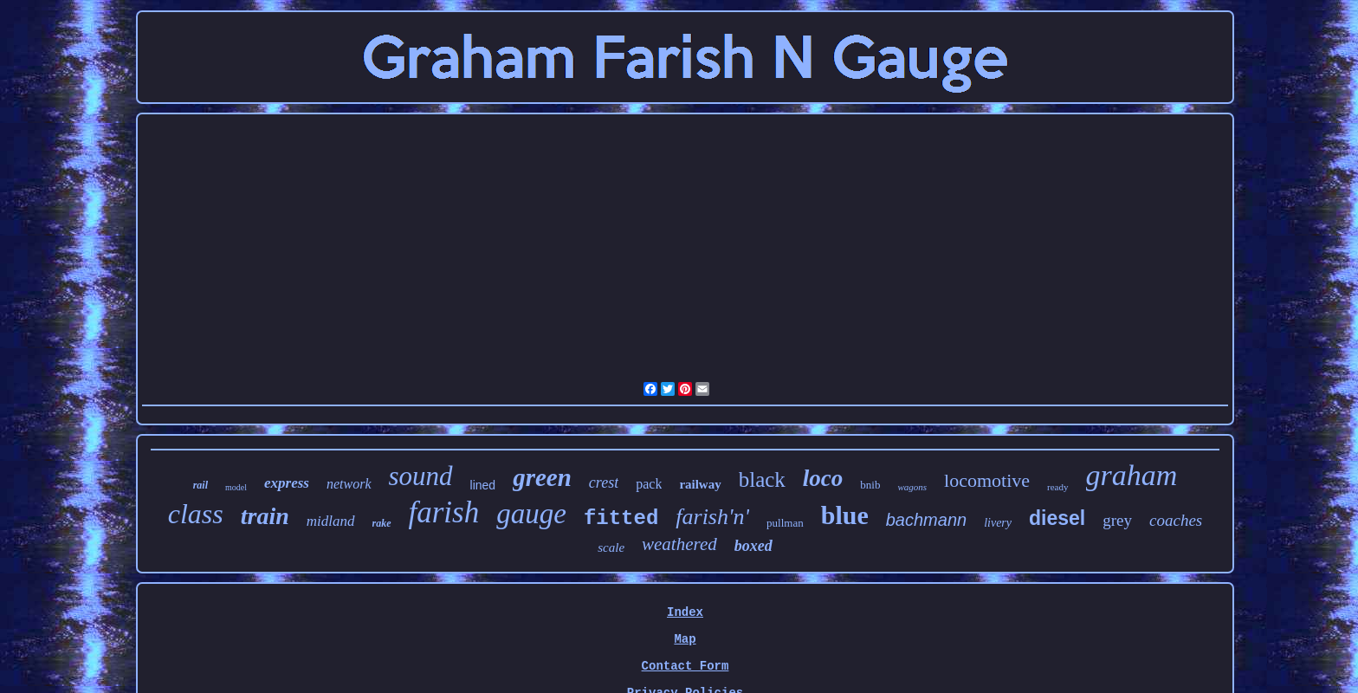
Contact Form (685, 666)
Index (685, 612)
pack (649, 483)
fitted (621, 518)
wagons (912, 487)
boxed (753, 545)
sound (421, 476)
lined (483, 485)
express (286, 483)
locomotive (987, 480)
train (265, 515)
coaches (1175, 520)
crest (603, 482)
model (236, 487)
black (762, 479)
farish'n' (712, 516)
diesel (1057, 518)
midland (331, 521)
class (195, 513)
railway (700, 484)
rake (381, 523)
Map (684, 639)
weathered (679, 544)
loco (823, 478)
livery (998, 522)
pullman (785, 522)
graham (1132, 475)
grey (1117, 520)
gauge (531, 513)
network (349, 483)
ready (1057, 487)
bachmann (926, 519)
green (542, 477)
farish (444, 512)
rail (200, 485)
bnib (870, 484)
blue (845, 515)
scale (611, 547)
